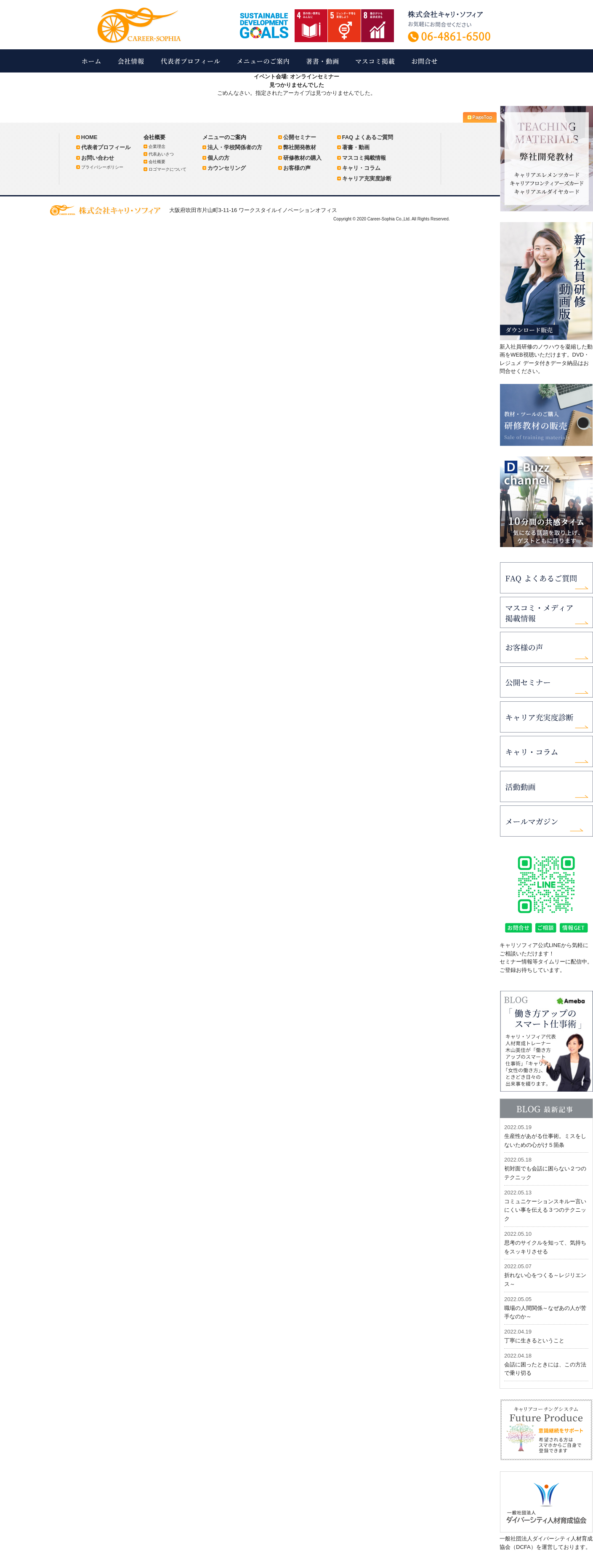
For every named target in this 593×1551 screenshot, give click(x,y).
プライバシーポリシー (102, 167)
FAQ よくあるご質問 (367, 137)
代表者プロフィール (105, 147)
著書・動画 (356, 147)
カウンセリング (226, 168)
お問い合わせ (97, 158)
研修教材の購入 (302, 158)
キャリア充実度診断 (366, 178)
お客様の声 (297, 168)
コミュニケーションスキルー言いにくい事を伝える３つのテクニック (545, 1210)
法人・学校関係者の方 (234, 147)
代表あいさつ (161, 154)
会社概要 (157, 161)
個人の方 (218, 158)
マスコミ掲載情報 (364, 158)
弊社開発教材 (299, 147)
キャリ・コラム (361, 168)
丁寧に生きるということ (534, 1340)
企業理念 (157, 146)
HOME (89, 137)
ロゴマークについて (167, 169)
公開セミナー (299, 137)
